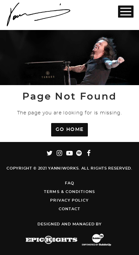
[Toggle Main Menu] (126, 12)
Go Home (70, 129)
